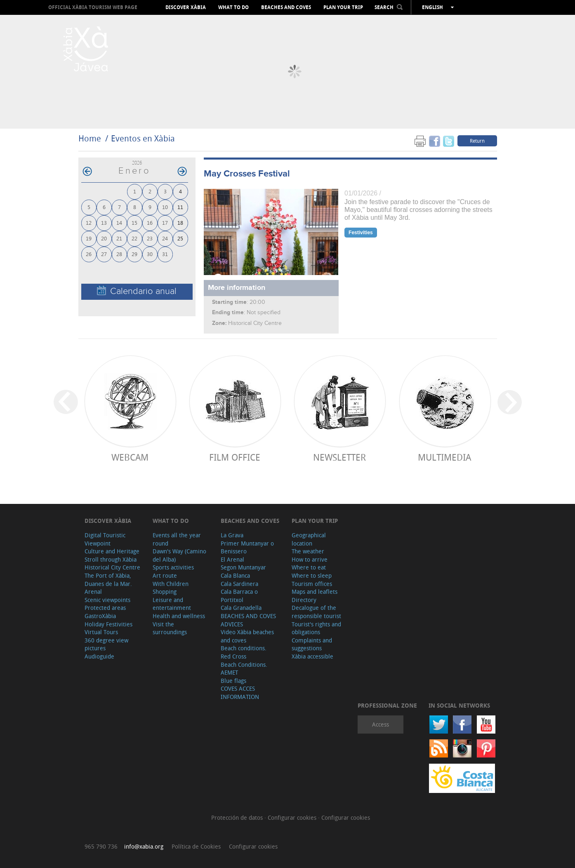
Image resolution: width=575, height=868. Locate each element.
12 (89, 222)
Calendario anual (137, 291)
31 (165, 253)
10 (165, 206)
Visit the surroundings (170, 628)
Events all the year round (177, 539)
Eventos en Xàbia (143, 138)
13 (104, 222)
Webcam (129, 457)
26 (89, 253)
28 (119, 253)
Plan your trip (343, 7)
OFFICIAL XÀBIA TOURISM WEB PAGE (92, 7)
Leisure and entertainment (172, 604)
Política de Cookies (196, 846)
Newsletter (339, 457)
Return (477, 140)
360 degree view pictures (106, 644)
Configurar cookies (293, 817)
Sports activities (173, 567)
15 (134, 222)
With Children (171, 584)
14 (119, 222)
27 (104, 253)
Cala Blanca (235, 575)
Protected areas (105, 608)
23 (150, 238)
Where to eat (309, 567)
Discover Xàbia (185, 7)
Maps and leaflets (314, 591)
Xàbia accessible (312, 656)
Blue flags (233, 681)
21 (119, 238)
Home (89, 138)
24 (165, 238)
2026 (137, 163)
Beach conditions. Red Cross (243, 652)
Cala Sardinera (239, 584)
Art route (165, 575)
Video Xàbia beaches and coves (247, 636)
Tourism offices (312, 584)
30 (150, 253)
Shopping (165, 591)
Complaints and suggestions (312, 644)
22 (134, 238)
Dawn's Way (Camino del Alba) (179, 555)
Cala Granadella (241, 608)
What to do (233, 7)
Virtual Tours (101, 632)
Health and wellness (179, 616)
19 (89, 238)
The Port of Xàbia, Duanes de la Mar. (108, 580)
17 (165, 222)
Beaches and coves (286, 7)
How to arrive (310, 559)
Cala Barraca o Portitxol (239, 596)
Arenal (93, 591)
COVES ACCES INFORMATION (240, 693)
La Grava (232, 535)
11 (180, 206)
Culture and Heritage (112, 551)
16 (150, 222)
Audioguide (99, 656)
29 (134, 253)
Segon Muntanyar (243, 567)
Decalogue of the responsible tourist (316, 612)
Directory (304, 600)
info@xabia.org (143, 846)
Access (380, 724)
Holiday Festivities (108, 624)
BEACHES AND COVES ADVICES (248, 620)
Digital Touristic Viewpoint (105, 539)
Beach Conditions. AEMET (244, 669)
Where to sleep (312, 575)
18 (180, 222)
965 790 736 (101, 846)
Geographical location (309, 539)
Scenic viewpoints (107, 600)
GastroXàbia (100, 616)
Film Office (234, 457)
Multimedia (444, 457)
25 (180, 238)
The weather (308, 551)
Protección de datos (237, 817)
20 (104, 238)
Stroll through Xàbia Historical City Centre (112, 563)
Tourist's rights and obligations (316, 628)
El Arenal (232, 559)
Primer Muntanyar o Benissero (247, 547)
